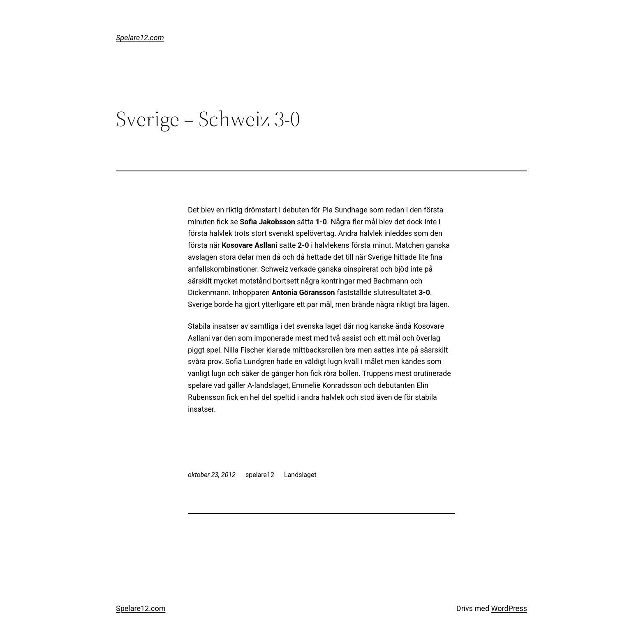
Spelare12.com (140, 37)
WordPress (509, 608)
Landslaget (300, 475)
